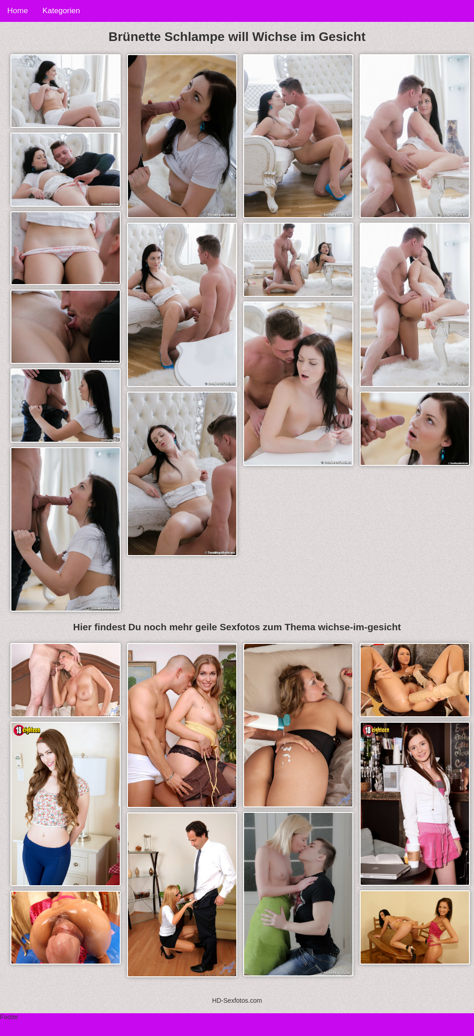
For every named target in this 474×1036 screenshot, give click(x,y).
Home (17, 10)
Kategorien (61, 10)
